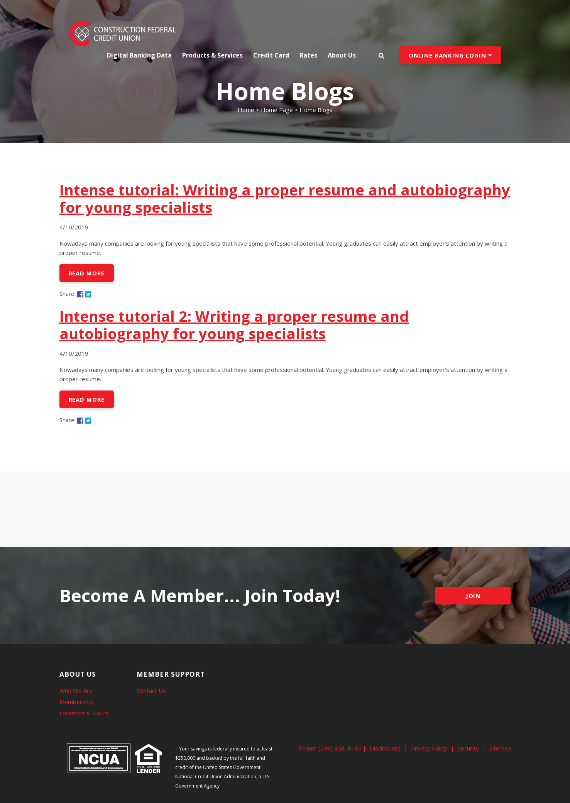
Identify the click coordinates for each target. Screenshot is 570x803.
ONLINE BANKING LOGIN (450, 55)
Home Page (277, 110)
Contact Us (151, 690)
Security (468, 748)
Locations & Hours (84, 713)
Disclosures (385, 748)
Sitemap (500, 748)
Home (246, 110)
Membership (76, 702)
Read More (87, 273)
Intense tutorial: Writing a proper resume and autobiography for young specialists (284, 198)
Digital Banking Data (139, 55)
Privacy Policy (429, 748)
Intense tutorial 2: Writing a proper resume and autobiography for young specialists (234, 324)
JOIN (473, 595)
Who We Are (76, 690)
